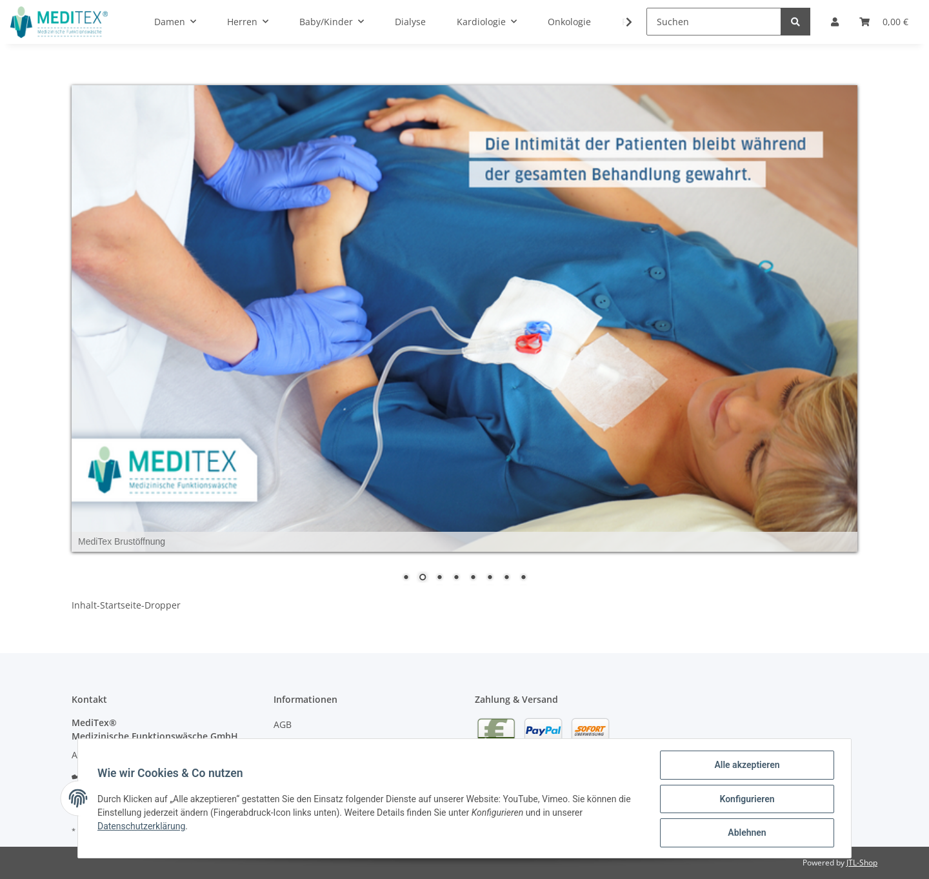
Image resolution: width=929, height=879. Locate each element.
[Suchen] (713, 21)
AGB (283, 724)
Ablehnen (745, 833)
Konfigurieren (745, 799)
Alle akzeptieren (745, 766)
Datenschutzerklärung (142, 827)
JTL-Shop (861, 862)
